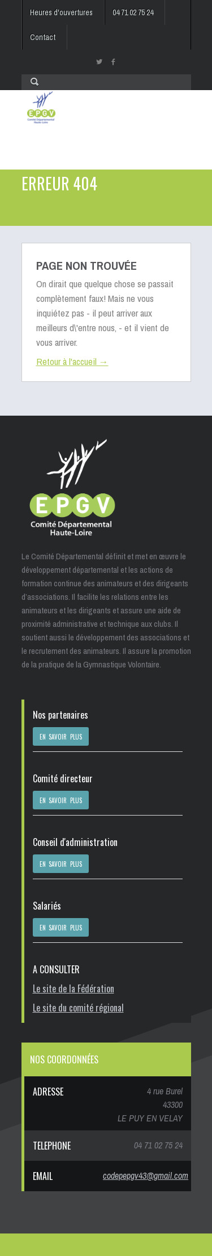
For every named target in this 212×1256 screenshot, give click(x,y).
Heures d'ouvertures (61, 12)
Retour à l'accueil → (72, 361)
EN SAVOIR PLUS (61, 736)
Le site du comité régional (78, 1007)
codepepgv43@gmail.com (145, 1175)
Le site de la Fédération (73, 988)
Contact (42, 37)
